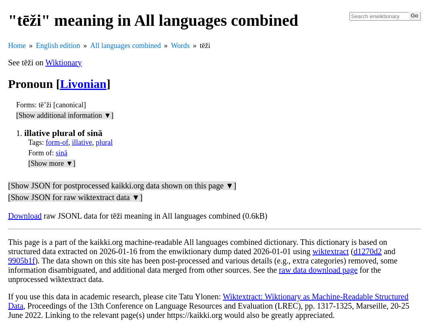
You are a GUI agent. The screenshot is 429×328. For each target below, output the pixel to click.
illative (82, 142)
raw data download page (318, 269)
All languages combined (125, 46)
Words (180, 46)
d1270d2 (368, 251)
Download (25, 215)
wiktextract (330, 251)
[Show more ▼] (51, 163)
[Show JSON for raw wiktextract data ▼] (75, 197)
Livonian (83, 83)
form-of (57, 142)
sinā (61, 153)
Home (17, 46)
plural (104, 142)
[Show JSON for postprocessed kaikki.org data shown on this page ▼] (122, 185)
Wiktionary (63, 62)
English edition (58, 46)
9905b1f (21, 260)
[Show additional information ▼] (64, 115)
